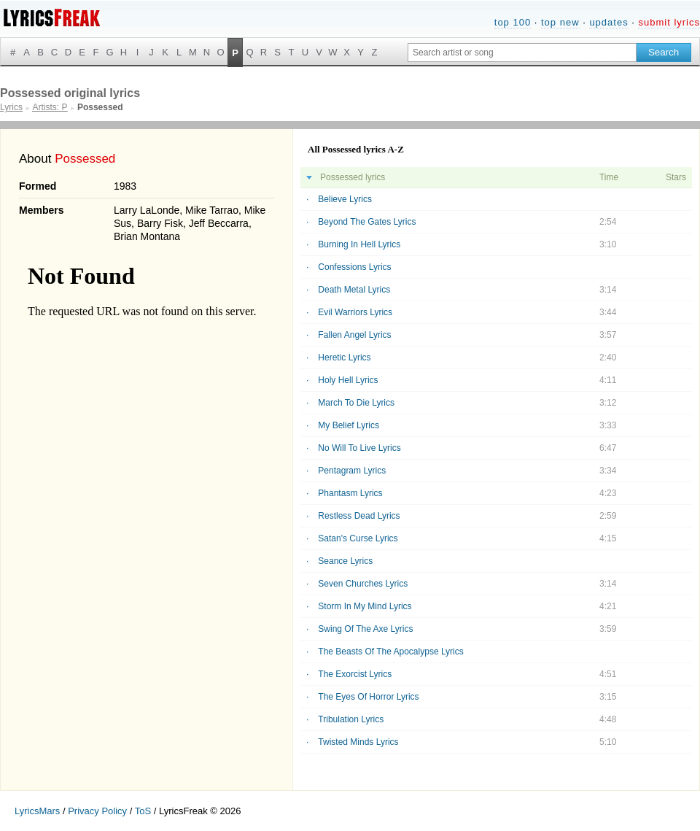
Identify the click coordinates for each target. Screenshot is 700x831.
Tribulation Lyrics (351, 719)
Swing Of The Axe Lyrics (365, 629)
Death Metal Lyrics (354, 290)
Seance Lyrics (345, 561)
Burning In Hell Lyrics (359, 244)
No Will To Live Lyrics (359, 448)
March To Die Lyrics (356, 403)
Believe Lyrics (345, 199)
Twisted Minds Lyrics (358, 742)
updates (608, 22)
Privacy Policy (97, 810)
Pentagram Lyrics (352, 470)
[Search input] (522, 52)
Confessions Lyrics (354, 267)
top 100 (512, 22)
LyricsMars (37, 810)
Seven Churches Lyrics (363, 584)
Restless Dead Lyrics (359, 516)
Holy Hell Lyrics (348, 380)
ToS (143, 810)
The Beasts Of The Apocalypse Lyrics (390, 651)
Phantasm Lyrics (350, 493)
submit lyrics (669, 22)
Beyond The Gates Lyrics (367, 222)
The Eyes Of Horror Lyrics (368, 697)
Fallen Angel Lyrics (354, 335)
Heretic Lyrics (344, 357)
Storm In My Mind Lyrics (364, 606)
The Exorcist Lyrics (355, 674)
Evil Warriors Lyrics (355, 312)
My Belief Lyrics (348, 425)
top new (560, 22)
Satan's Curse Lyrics (357, 538)
